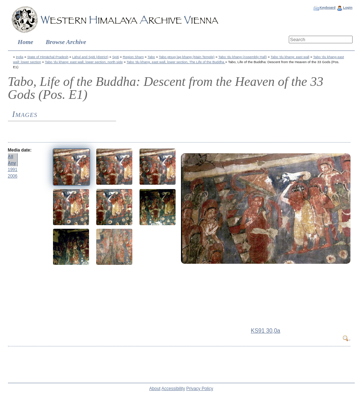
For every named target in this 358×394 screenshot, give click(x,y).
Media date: (20, 150)
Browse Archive (66, 42)
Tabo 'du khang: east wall (290, 57)
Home (25, 42)
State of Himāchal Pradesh (47, 57)
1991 (13, 169)
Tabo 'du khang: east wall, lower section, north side (84, 62)
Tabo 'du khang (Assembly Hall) (242, 57)
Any (12, 163)
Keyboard (327, 7)
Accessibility (173, 388)
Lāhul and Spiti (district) (90, 57)
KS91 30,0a (265, 331)
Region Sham (133, 57)
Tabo (151, 57)
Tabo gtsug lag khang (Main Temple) (186, 57)
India (19, 57)
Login (347, 7)
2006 (13, 176)
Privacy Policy (199, 388)
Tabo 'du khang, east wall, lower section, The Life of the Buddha (176, 62)
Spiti (115, 57)
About (154, 388)
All (10, 156)
